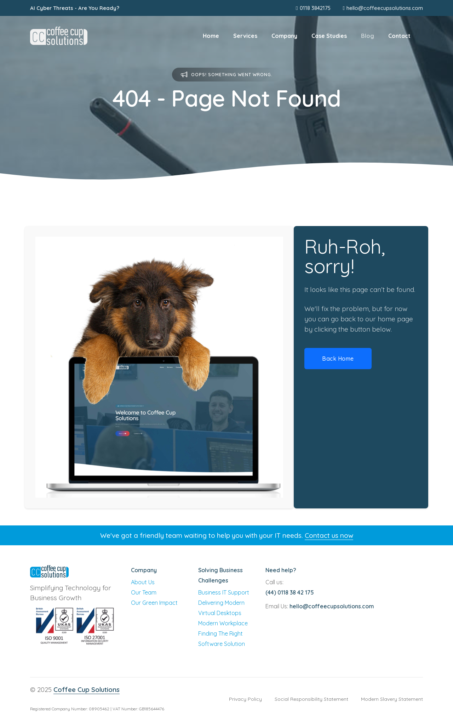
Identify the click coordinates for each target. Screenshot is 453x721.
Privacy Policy (245, 699)
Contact (399, 35)
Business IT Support (223, 592)
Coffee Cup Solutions (86, 689)
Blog (367, 35)
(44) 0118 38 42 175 (289, 592)
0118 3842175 (313, 8)
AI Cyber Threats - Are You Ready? (74, 8)
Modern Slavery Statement (392, 699)
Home (211, 35)
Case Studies (329, 35)
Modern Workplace (223, 623)
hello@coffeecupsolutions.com (384, 8)
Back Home (338, 358)
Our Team (143, 592)
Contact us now (329, 535)
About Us (143, 582)
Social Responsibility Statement (311, 699)
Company (284, 35)
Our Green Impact (154, 602)
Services (245, 35)
